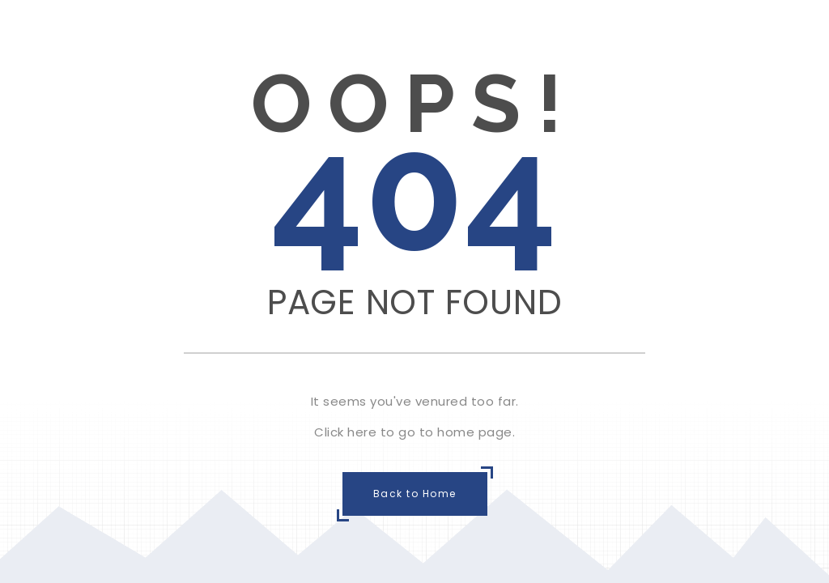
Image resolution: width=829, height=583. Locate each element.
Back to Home (415, 493)
